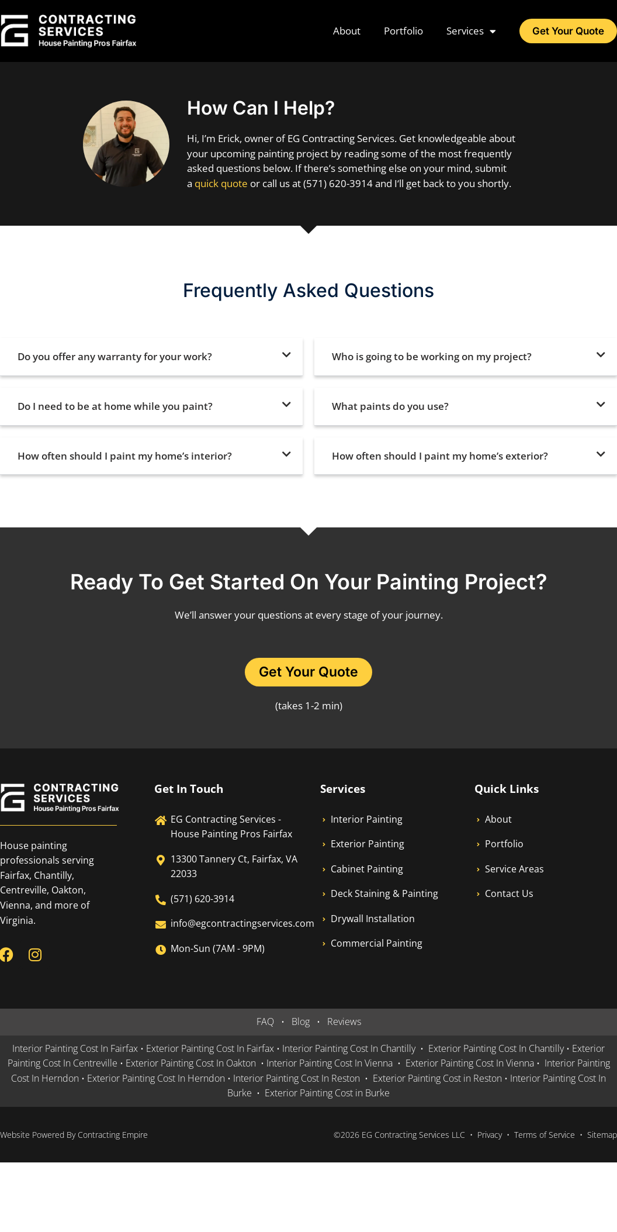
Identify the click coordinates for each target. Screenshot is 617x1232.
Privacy (489, 1135)
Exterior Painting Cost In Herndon (155, 1078)
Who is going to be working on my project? (432, 356)
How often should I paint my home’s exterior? (440, 456)
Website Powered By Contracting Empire (74, 1135)
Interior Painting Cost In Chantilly (348, 1049)
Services (469, 31)
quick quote (221, 183)
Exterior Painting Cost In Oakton (191, 1063)
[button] (151, 357)
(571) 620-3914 (202, 899)
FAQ (265, 1022)
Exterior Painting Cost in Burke (327, 1093)
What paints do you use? (390, 406)
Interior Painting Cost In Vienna (329, 1063)
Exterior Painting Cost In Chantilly (496, 1049)
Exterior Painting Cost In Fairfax (210, 1049)
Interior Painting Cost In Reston (296, 1078)
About (344, 30)
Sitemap (602, 1135)
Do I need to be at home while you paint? (115, 406)
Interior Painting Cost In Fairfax (75, 1049)
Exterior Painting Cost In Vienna (469, 1063)
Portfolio (401, 30)
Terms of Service (544, 1135)
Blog (301, 1022)
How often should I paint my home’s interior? (125, 456)
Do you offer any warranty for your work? (115, 356)
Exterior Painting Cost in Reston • (441, 1078)
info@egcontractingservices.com (242, 923)
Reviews (344, 1022)
